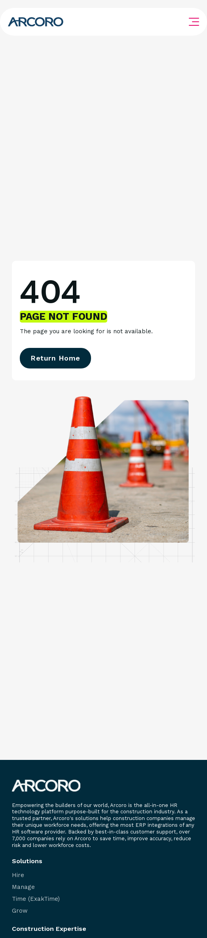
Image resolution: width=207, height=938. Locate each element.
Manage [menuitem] (23, 887)
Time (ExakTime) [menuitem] (36, 899)
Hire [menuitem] (18, 875)
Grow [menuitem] (20, 911)
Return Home (55, 358)
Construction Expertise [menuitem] (49, 929)
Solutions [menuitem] (27, 861)
